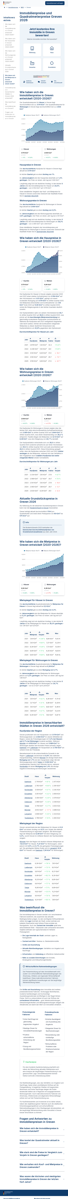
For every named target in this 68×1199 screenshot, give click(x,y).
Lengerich (28, 814)
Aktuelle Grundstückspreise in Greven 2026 (10, 68)
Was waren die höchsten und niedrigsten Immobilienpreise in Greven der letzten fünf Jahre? (42, 1179)
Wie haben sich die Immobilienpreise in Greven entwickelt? (42, 1129)
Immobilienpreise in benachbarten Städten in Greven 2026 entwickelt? (10, 93)
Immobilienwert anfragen (55, 3)
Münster (23, 743)
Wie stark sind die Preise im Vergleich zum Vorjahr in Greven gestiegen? (42, 1153)
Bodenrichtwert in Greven (39, 508)
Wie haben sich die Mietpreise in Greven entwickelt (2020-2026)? (10, 80)
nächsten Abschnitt (31, 196)
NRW (22, 7)
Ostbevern (28, 802)
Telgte (39, 762)
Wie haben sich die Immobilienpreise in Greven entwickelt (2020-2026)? (10, 29)
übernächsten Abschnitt (45, 232)
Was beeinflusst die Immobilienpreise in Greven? (10, 105)
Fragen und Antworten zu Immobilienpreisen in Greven (10, 115)
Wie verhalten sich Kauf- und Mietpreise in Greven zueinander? (42, 1165)
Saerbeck (23, 748)
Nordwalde (24, 766)
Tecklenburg (29, 818)
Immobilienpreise (13, 7)
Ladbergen (34, 748)
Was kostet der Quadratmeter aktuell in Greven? (42, 1141)
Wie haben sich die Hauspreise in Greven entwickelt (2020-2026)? (10, 43)
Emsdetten (28, 794)
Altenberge (28, 798)
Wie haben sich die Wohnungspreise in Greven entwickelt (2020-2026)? (10, 56)
